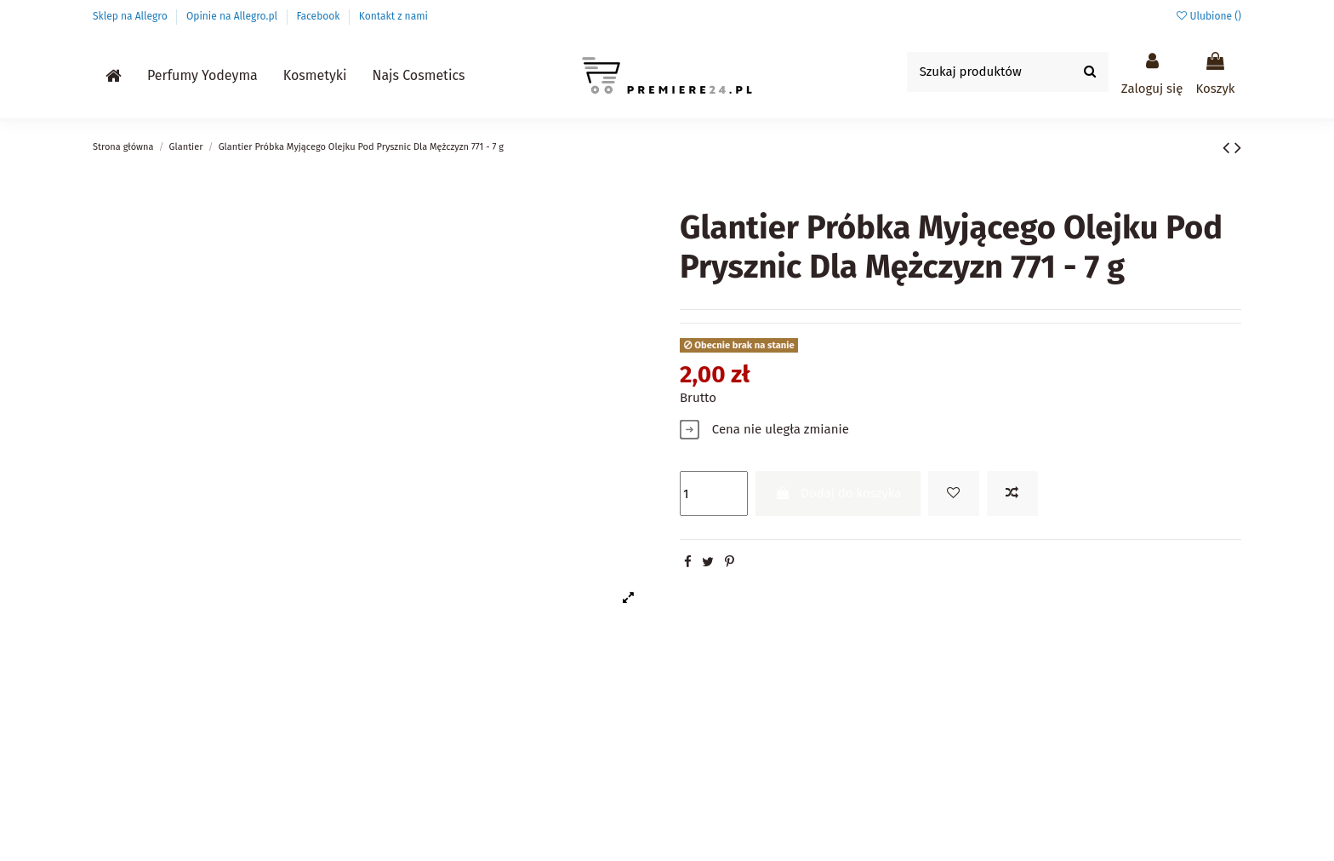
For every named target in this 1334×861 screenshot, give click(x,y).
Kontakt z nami (393, 16)
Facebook (319, 16)
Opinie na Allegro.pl (233, 16)
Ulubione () (1209, 16)
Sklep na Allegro (131, 16)
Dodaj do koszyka (838, 493)
